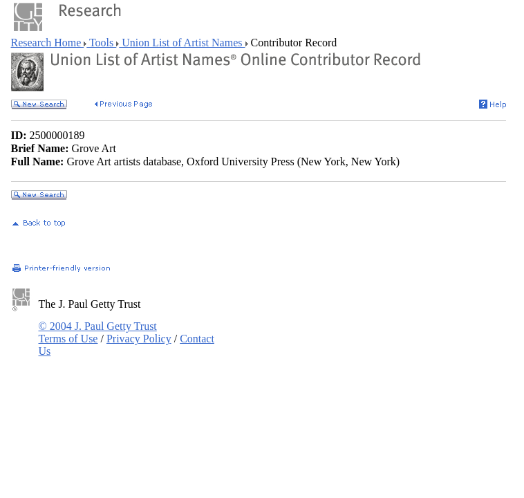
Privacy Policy (138, 338)
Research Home (47, 42)
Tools (101, 42)
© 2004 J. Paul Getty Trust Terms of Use (98, 332)
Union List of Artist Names (182, 42)
